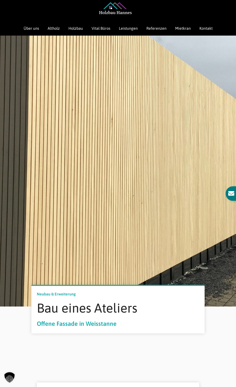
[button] (9, 377)
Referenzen (156, 28)
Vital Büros (101, 28)
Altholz (54, 28)
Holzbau (75, 28)
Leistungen (128, 28)
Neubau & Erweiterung (56, 294)
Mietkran (183, 28)
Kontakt (206, 28)
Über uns (31, 28)
